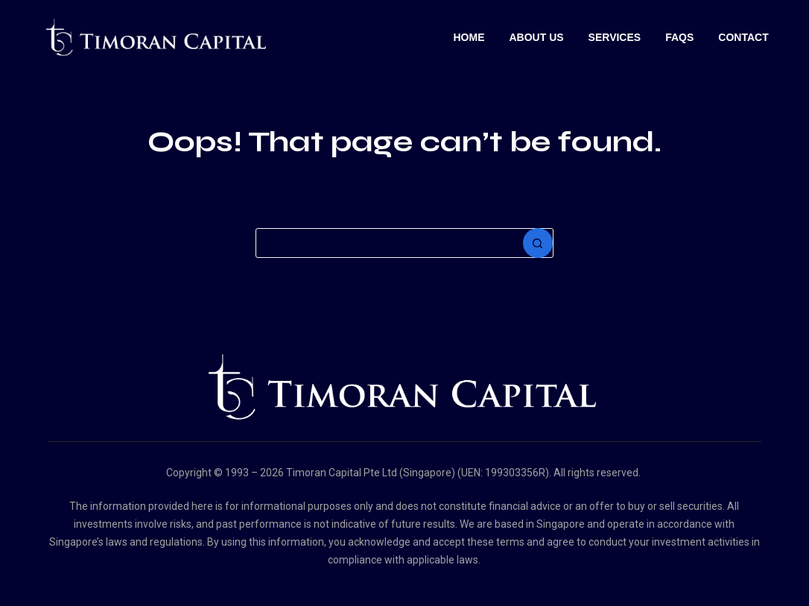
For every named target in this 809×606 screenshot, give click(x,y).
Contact (743, 37)
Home (468, 37)
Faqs (679, 37)
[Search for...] (389, 243)
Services (614, 37)
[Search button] (538, 243)
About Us (536, 37)
